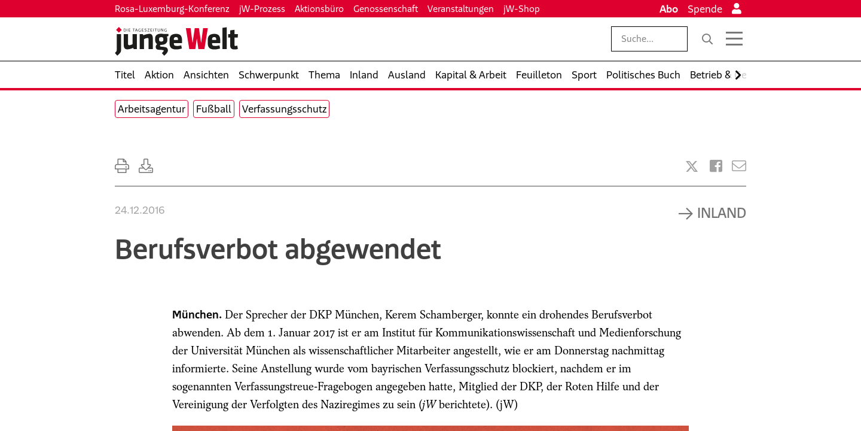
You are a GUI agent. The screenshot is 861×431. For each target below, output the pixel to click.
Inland (721, 212)
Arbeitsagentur (151, 109)
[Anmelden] (736, 9)
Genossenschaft (385, 8)
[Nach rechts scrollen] (738, 75)
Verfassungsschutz (284, 109)
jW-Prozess (262, 8)
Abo (669, 9)
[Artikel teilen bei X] (691, 166)
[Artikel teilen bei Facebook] (716, 166)
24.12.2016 (140, 210)
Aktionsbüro (319, 8)
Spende (705, 9)
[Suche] (707, 39)
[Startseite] (176, 41)
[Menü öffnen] (734, 39)
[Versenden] (739, 166)
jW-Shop (521, 8)
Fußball (213, 109)
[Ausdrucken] (122, 166)
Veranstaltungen (461, 8)
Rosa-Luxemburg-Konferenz (172, 8)
